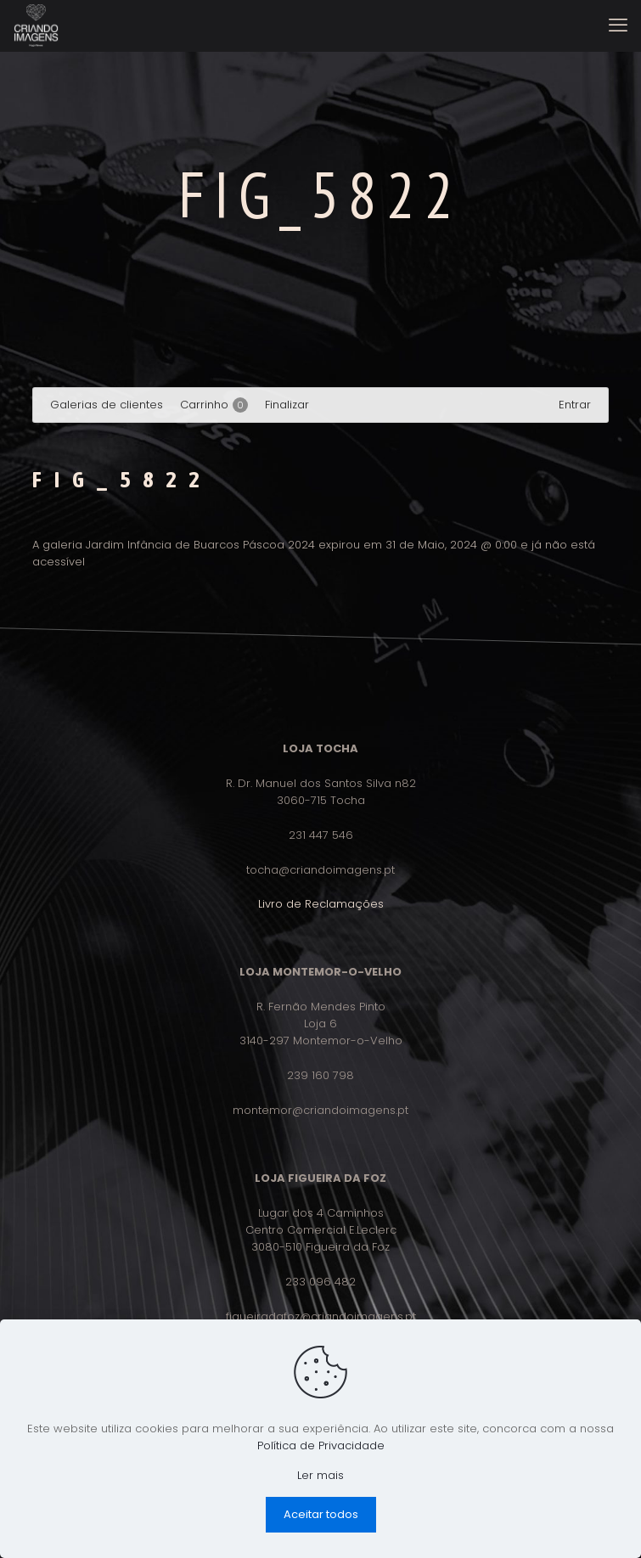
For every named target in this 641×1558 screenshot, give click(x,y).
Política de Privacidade (321, 1445)
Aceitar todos (321, 1514)
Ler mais (320, 1475)
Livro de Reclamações (321, 904)
